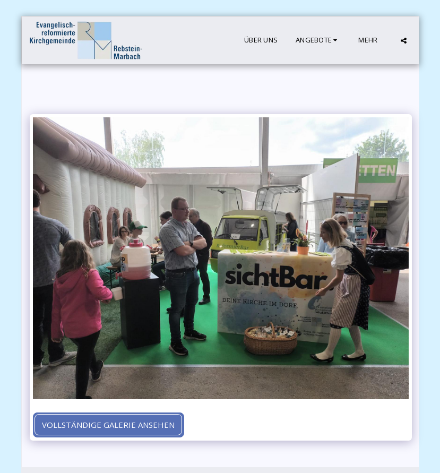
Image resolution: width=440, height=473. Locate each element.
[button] (318, 40)
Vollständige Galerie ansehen (108, 424)
